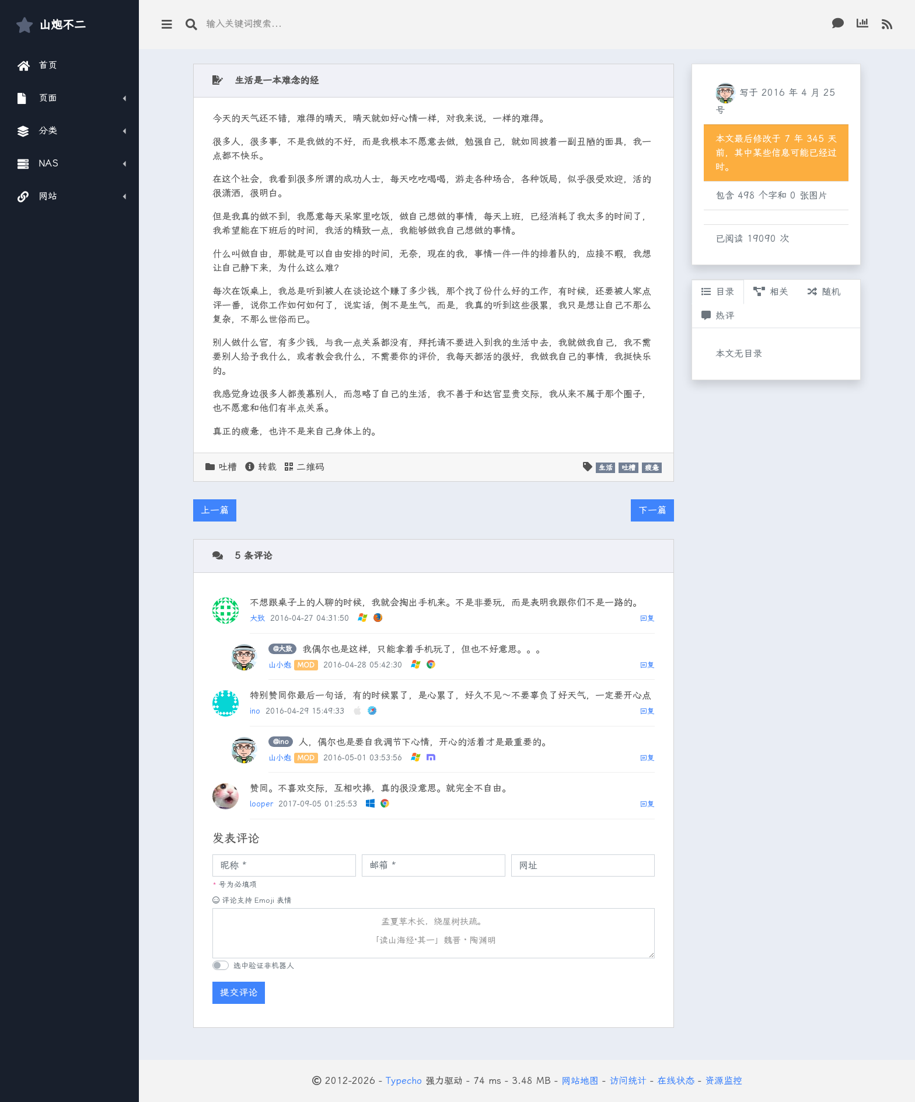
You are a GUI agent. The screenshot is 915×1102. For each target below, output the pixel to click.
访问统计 (628, 1080)
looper (261, 803)
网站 (38, 196)
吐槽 (227, 466)
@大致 (282, 649)
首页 (38, 65)
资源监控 (723, 1080)
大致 (257, 618)
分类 (38, 131)
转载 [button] (261, 466)
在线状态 (675, 1080)
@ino (281, 742)
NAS (38, 163)
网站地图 (580, 1080)
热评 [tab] (717, 315)
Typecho (404, 1080)
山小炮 (279, 664)
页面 (38, 98)
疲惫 (652, 468)
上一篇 (215, 510)
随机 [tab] (824, 291)
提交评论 (238, 992)
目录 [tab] (717, 291)
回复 (647, 618)
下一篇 (652, 510)
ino (255, 711)
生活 (606, 468)
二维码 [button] (304, 466)
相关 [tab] (770, 291)
